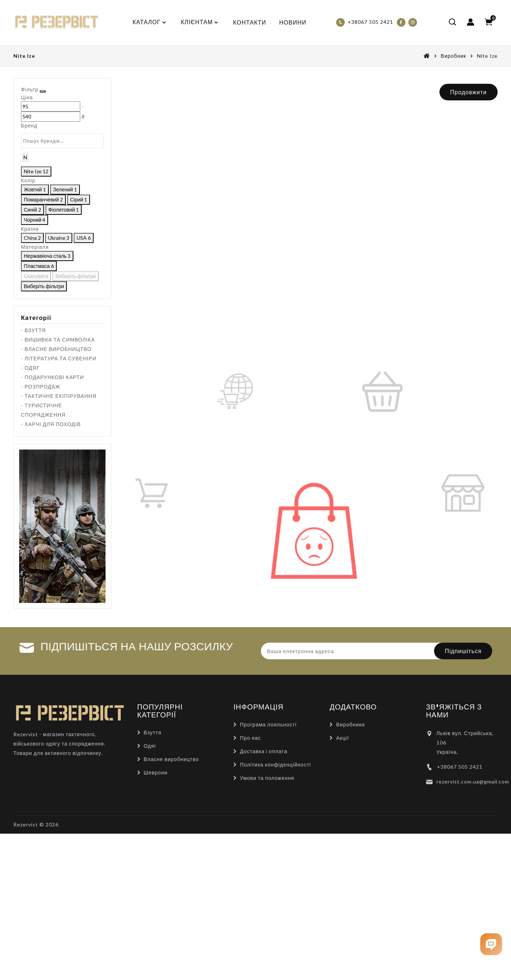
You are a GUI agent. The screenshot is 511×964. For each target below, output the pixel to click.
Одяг (150, 867)
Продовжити (468, 91)
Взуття (153, 854)
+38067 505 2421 (459, 888)
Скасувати (37, 393)
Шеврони (156, 894)
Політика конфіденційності (275, 886)
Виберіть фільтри (79, 393)
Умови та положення (267, 899)
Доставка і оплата (263, 872)
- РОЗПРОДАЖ (40, 508)
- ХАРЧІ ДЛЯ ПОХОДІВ (51, 545)
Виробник (453, 56)
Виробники (350, 846)
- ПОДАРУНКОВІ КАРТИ (52, 498)
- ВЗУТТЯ (33, 451)
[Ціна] (36, 118)
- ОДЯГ (30, 489)
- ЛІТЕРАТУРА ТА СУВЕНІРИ (58, 480)
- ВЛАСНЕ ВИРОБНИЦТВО (56, 470)
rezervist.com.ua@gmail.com (473, 903)
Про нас (250, 859)
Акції (342, 859)
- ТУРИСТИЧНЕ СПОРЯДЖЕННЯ (43, 531)
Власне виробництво (171, 880)
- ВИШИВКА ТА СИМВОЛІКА (58, 461)
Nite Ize (487, 56)
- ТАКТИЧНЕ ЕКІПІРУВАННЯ (58, 517)
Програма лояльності (268, 846)
